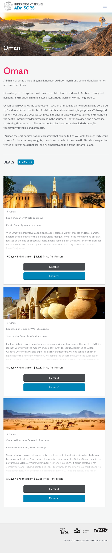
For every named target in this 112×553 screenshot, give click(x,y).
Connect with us (101, 540)
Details (54, 266)
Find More (25, 162)
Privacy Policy (85, 540)
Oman (12, 211)
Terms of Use (70, 540)
